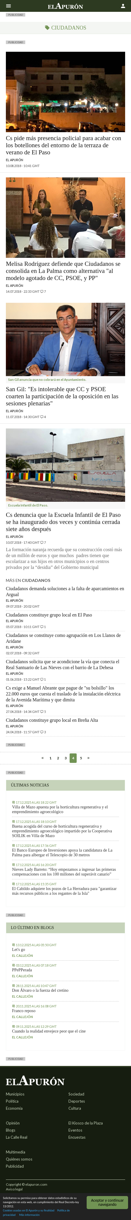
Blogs (10, 1130)
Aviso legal (14, 1189)
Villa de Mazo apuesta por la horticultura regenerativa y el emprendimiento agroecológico (60, 809)
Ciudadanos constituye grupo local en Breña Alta (52, 720)
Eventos (75, 1130)
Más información (29, 1215)
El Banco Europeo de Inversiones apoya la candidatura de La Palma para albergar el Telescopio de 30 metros (62, 852)
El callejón (22, 955)
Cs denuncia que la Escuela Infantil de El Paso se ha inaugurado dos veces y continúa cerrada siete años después (63, 522)
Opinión (13, 1123)
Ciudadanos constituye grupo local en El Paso (49, 614)
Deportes (76, 1101)
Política (12, 1101)
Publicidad (15, 1166)
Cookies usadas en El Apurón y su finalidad (28, 1211)
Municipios (15, 1094)
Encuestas (76, 1137)
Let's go (18, 949)
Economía (14, 1108)
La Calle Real (16, 1137)
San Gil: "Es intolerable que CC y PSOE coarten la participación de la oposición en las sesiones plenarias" (62, 396)
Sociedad (76, 1094)
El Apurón (14, 160)
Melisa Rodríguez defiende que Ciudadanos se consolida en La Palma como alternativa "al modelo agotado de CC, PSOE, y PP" (63, 270)
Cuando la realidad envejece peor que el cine (49, 1031)
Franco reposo (24, 1011)
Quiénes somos (19, 1159)
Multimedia (15, 1152)
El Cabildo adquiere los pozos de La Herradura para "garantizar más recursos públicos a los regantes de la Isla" (64, 891)
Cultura (74, 1108)
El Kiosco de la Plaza (85, 1123)
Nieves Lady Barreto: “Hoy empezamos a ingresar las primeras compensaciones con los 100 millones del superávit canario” (64, 871)
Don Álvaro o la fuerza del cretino (40, 990)
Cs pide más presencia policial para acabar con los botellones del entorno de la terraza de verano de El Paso (63, 145)
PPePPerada (22, 970)
